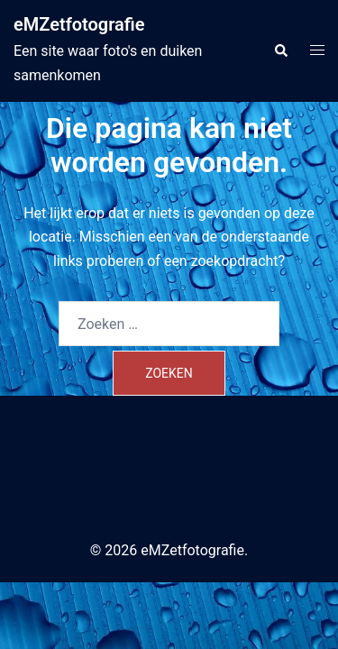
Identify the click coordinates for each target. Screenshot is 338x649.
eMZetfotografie (79, 24)
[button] (280, 50)
